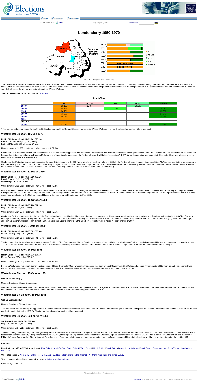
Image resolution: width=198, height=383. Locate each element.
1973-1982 (43, 93)
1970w (24, 106)
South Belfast (73, 348)
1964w (24, 111)
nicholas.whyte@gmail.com (57, 359)
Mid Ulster (5, 350)
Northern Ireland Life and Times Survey (106, 355)
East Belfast (46, 348)
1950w (24, 124)
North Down (133, 348)
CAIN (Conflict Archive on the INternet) (70, 355)
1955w (24, 116)
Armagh (122, 348)
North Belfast (59, 348)
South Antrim (112, 348)
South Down (145, 348)
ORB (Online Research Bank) (38, 355)
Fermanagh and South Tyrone (166, 348)
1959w (24, 114)
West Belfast (86, 348)
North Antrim (98, 348)
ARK (22, 355)
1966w (24, 108)
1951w (24, 119)
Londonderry (186, 348)
